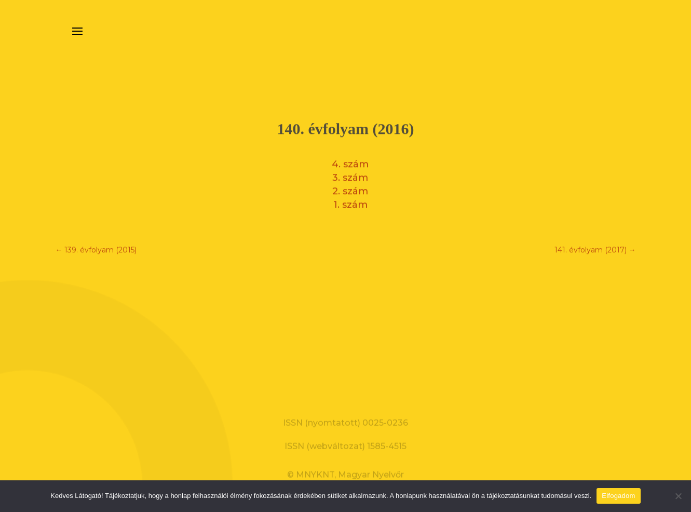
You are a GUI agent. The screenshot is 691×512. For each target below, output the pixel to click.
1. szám (350, 202)
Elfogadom (618, 496)
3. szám (350, 175)
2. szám (350, 188)
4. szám (350, 161)
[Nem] (678, 496)
